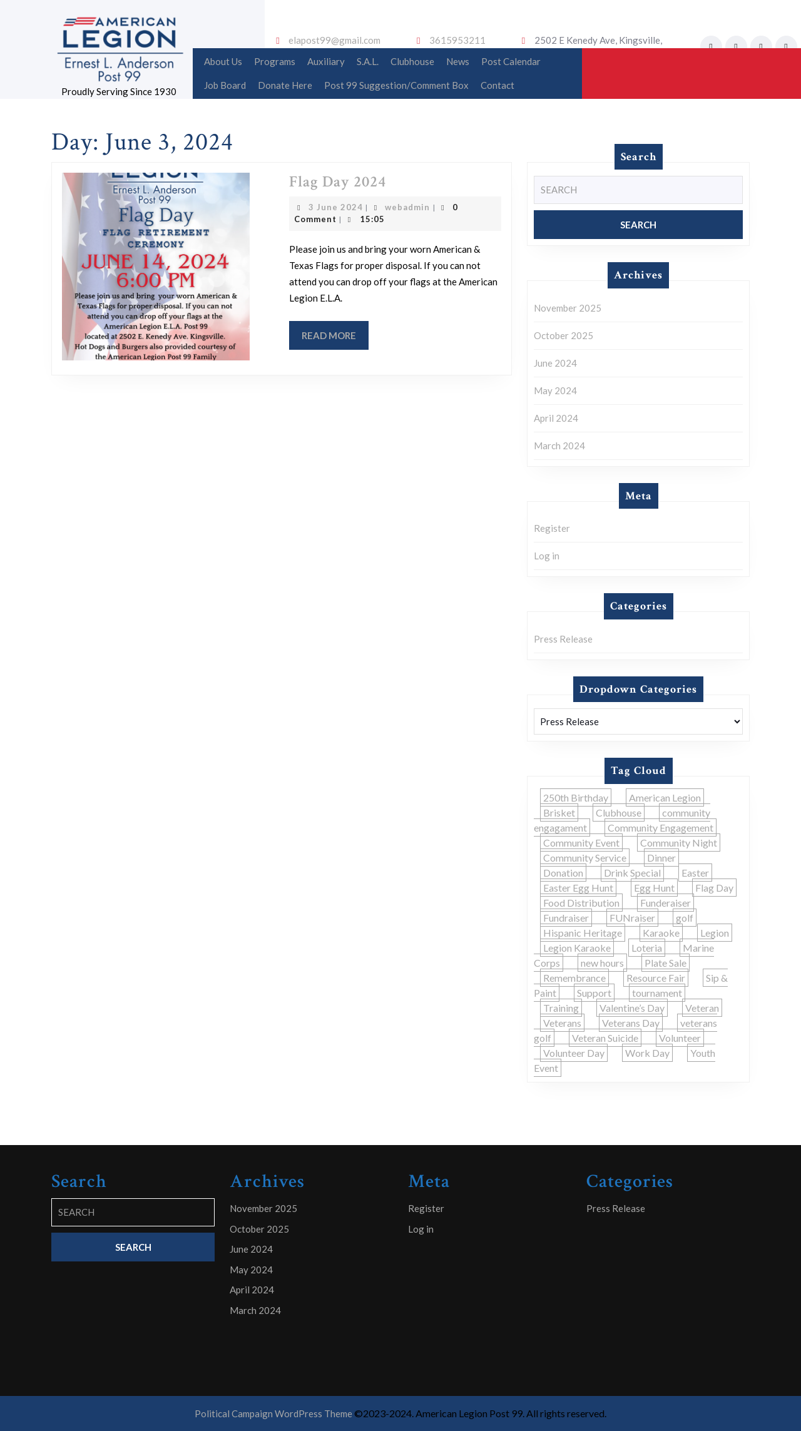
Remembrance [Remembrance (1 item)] (574, 978)
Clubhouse (412, 61)
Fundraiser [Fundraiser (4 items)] (566, 918)
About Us (223, 61)
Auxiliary (326, 61)
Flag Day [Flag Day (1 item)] (714, 888)
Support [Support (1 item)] (594, 993)
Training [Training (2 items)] (561, 1008)
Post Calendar (511, 61)
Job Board (225, 85)
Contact (497, 85)
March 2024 (559, 445)
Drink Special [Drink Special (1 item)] (632, 872)
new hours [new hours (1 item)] (602, 963)
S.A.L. (368, 61)
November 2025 (567, 307)
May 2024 (555, 390)
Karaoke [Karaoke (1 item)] (661, 933)
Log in (546, 555)
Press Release (563, 638)
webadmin (407, 207)
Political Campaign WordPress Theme (273, 1413)
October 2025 (563, 335)
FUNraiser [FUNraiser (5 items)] (632, 918)
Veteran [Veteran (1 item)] (702, 1008)
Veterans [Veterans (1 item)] (562, 1023)
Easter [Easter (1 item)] (695, 872)
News (457, 61)
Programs (274, 61)
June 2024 (555, 363)
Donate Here (285, 85)
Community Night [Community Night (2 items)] (678, 842)
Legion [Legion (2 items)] (714, 933)
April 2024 (556, 418)
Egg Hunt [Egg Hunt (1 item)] (654, 888)
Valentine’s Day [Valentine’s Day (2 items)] (632, 1008)
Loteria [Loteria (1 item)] (646, 948)
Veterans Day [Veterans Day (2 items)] (631, 1023)
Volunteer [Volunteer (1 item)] (680, 1038)
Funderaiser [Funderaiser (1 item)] (665, 903)
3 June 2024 (336, 207)
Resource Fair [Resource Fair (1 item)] (655, 978)
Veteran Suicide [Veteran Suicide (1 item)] (605, 1038)
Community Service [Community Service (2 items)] (584, 857)
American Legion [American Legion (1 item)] (665, 797)
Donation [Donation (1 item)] (563, 872)
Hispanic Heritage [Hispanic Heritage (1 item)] (582, 933)
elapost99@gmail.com (334, 40)
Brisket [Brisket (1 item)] (559, 812)
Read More (335, 339)
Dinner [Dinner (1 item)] (661, 857)
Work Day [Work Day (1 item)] (647, 1053)
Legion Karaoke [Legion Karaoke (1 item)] (577, 948)
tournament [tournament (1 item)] (657, 993)
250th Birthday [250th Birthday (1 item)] (575, 797)
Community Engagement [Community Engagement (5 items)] (660, 827)
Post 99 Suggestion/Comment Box (396, 85)
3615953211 (457, 40)
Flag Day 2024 (337, 181)
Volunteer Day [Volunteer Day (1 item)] (574, 1053)
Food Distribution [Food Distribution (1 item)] (581, 903)
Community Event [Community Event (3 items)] (581, 842)
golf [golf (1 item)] (684, 918)
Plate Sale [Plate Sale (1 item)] (665, 963)
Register (552, 528)
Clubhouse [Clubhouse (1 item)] (618, 812)
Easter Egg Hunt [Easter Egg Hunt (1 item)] (578, 888)
